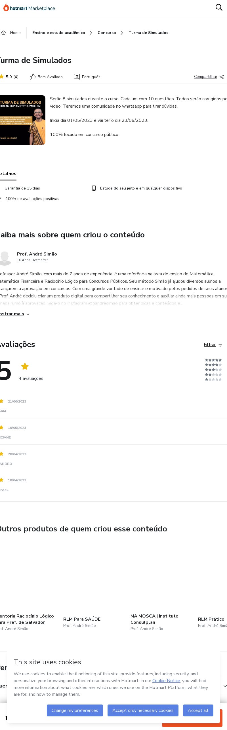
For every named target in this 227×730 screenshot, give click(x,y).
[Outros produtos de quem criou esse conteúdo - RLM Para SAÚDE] (94, 588)
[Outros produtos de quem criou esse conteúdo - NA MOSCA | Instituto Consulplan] (162, 588)
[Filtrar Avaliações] (213, 344)
